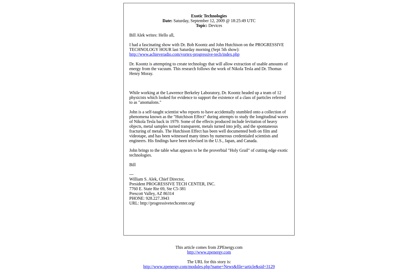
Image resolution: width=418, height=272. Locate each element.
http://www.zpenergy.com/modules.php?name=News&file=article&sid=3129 (209, 266)
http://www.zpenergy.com (209, 252)
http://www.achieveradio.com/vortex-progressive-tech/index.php (184, 54)
